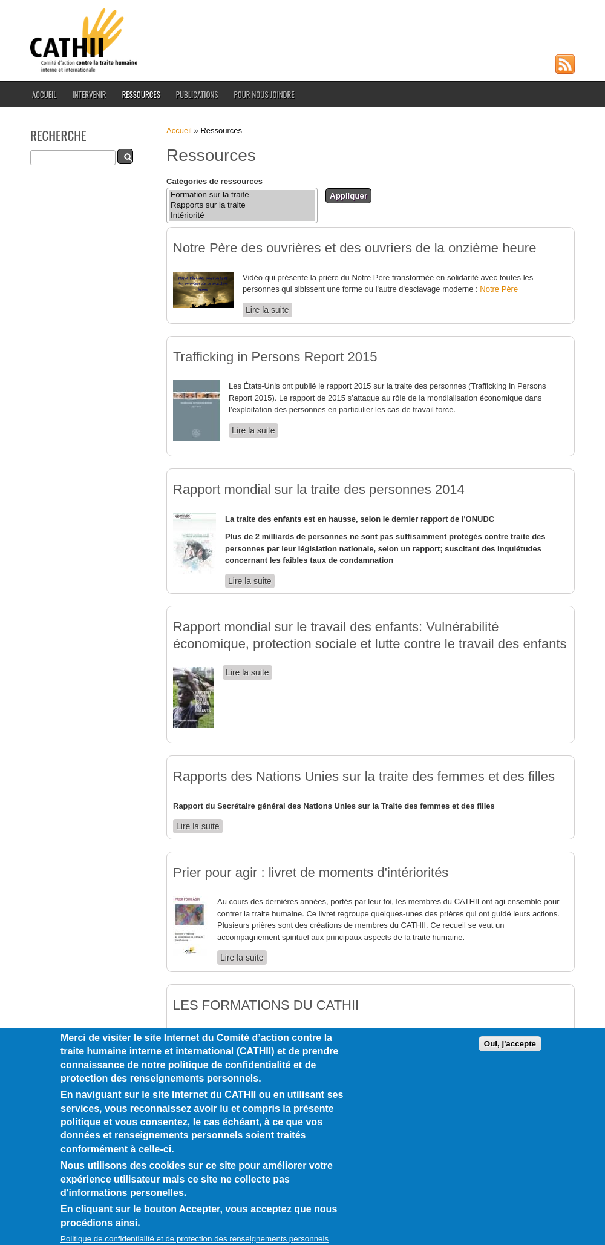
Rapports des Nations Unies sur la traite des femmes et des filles (364, 776)
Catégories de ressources (214, 181)
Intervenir (89, 94)
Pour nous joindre (264, 94)
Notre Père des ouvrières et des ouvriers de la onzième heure (354, 247)
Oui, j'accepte (510, 1063)
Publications (197, 94)
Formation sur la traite (242, 195)
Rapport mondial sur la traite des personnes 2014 (319, 489)
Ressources (141, 94)
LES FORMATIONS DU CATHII (266, 1005)
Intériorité (242, 216)
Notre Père (499, 289)
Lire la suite (269, 309)
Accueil (44, 94)
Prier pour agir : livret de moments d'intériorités (310, 872)
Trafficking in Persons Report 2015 (275, 356)
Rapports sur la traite (242, 205)
